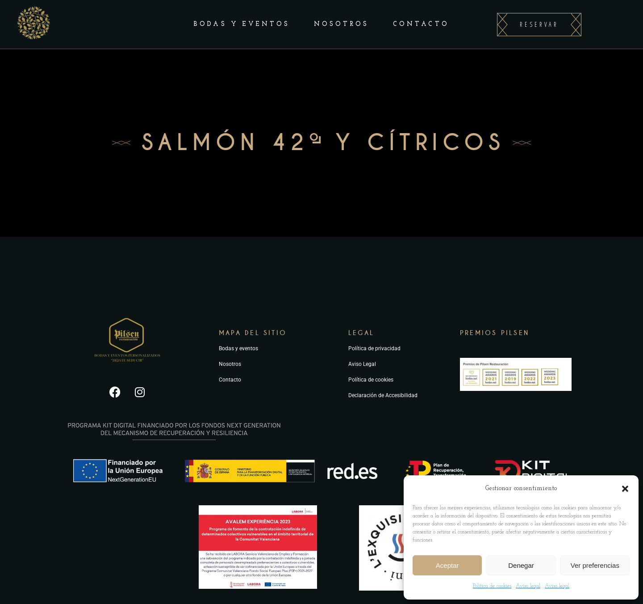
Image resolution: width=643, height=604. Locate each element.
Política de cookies (492, 586)
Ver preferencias (595, 565)
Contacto (230, 380)
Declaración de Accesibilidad (383, 395)
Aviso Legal (362, 364)
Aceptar (447, 565)
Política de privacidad (374, 348)
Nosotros (230, 364)
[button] (625, 488)
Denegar (521, 565)
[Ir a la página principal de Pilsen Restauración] (127, 365)
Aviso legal (528, 586)
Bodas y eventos (238, 348)
